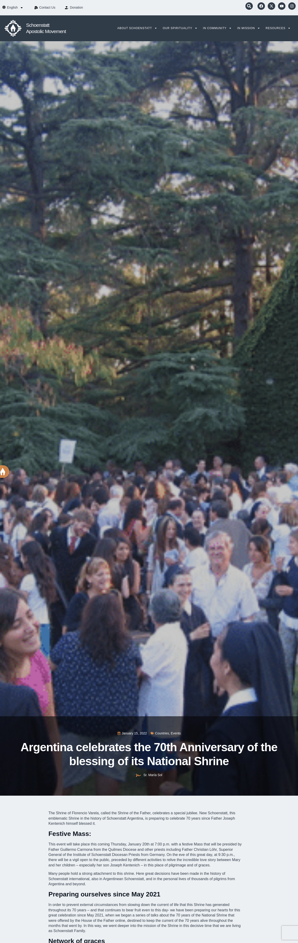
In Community (217, 28)
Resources (278, 28)
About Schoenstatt (137, 28)
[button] (249, 6)
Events (176, 733)
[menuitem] (15, 7)
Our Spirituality (180, 28)
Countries (162, 733)
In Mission (248, 28)
